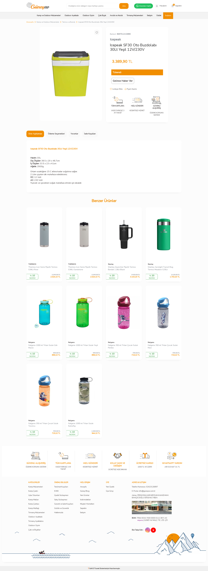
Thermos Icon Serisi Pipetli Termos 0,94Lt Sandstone (82, 268)
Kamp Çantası (33, 504)
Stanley (110, 264)
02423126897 (152, 487)
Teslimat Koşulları (61, 487)
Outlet (158, 15)
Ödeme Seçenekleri (56, 133)
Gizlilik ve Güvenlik (61, 508)
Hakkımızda (58, 513)
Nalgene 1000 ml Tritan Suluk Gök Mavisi (42, 346)
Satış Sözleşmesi (60, 500)
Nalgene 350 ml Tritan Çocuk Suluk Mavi (163, 346)
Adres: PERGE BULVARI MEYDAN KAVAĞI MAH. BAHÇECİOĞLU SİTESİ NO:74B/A (150, 496)
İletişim (149, 15)
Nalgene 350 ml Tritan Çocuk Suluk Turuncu (43, 424)
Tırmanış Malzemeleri (135, 15)
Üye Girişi (109, 491)
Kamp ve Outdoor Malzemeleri (49, 15)
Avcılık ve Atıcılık (116, 15)
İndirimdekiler (85, 500)
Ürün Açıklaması (35, 133)
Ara (124, 5)
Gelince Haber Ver (123, 80)
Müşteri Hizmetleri (87, 504)
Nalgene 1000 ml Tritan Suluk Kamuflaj (80, 424)
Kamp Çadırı (33, 491)
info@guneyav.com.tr (147, 491)
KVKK (56, 491)
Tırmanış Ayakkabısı (36, 521)
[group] (71, 74)
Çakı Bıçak (102, 15)
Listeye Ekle (116, 89)
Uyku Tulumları (34, 495)
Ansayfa (83, 487)
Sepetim (83, 508)
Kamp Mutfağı (33, 508)
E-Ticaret (96, 568)
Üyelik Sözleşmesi (61, 495)
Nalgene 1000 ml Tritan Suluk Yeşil (83, 345)
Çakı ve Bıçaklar (34, 530)
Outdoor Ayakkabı (72, 15)
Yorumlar (74, 133)
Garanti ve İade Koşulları (63, 504)
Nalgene (31, 342)
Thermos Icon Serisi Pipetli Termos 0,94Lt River (42, 268)
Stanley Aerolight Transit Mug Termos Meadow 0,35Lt (160, 268)
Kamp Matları (33, 500)
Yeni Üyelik (110, 487)
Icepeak (115, 39)
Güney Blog (84, 491)
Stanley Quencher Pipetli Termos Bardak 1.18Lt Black (122, 268)
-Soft (90, 568)
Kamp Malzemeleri (35, 487)
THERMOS (32, 264)
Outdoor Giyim (88, 15)
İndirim (168, 15)
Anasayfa (30, 22)
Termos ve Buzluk (68, 22)
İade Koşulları (90, 133)
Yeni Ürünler (84, 495)
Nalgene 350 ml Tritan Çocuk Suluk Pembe (123, 346)
